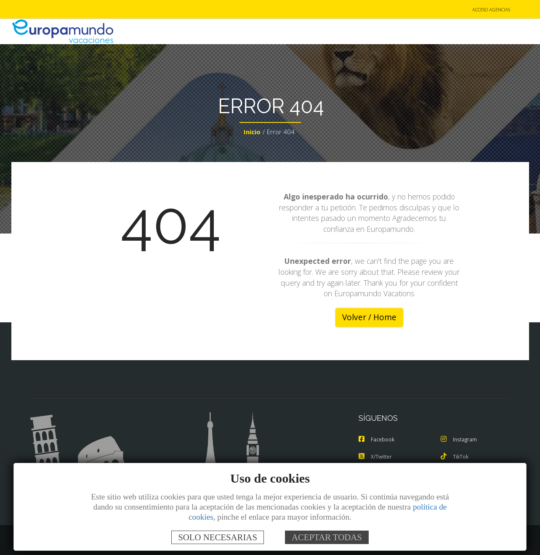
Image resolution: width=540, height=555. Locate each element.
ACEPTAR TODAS (327, 537)
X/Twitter (376, 457)
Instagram (460, 440)
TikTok (455, 457)
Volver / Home (369, 318)
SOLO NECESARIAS (217, 537)
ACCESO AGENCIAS (491, 10)
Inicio (252, 133)
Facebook (377, 440)
